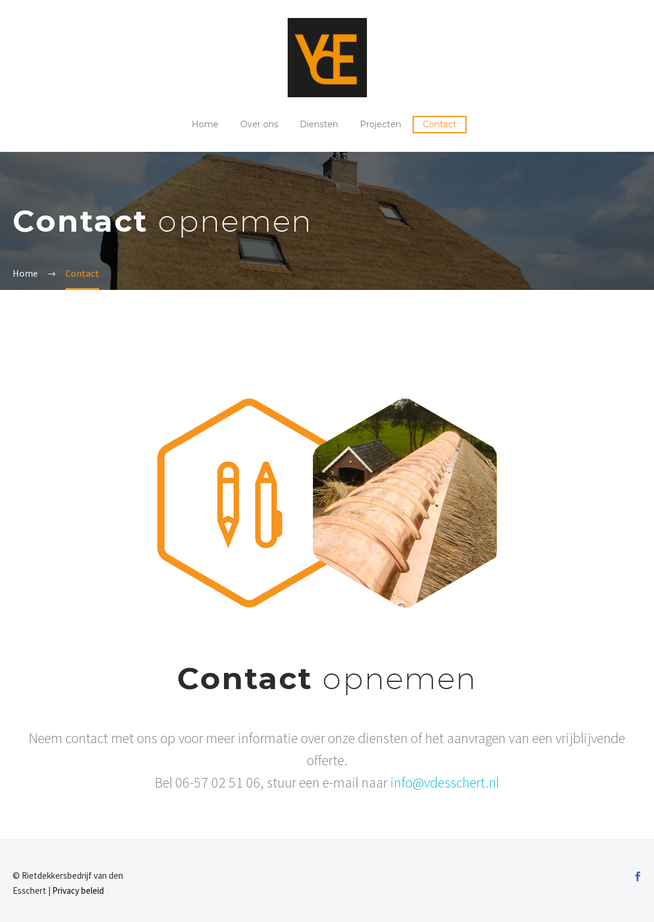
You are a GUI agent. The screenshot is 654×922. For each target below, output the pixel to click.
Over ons (259, 124)
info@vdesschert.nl (444, 782)
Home (205, 124)
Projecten (380, 124)
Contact (439, 124)
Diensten (319, 124)
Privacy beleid (78, 890)
